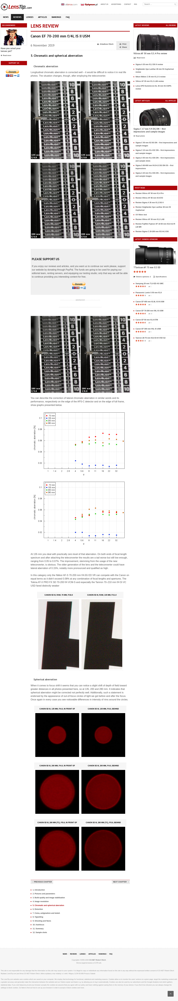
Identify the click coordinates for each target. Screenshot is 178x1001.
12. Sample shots (40, 932)
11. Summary (38, 929)
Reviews (17, 17)
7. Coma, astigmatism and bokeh (46, 913)
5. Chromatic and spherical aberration (48, 905)
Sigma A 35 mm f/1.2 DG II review (149, 64)
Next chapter (121, 882)
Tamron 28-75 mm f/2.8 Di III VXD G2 (150, 338)
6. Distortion (38, 909)
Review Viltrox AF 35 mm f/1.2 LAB (150, 219)
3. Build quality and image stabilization (49, 898)
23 (150, 313)
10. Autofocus (38, 925)
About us (104, 4)
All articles (170, 101)
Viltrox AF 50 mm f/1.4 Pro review (150, 53)
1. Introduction (39, 890)
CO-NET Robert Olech (97, 960)
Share (123, 47)
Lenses (29, 17)
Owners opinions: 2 (142, 276)
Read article (139, 136)
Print (122, 44)
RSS (135, 4)
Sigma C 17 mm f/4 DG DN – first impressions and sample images (150, 130)
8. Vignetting (38, 917)
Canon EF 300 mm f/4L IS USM (148, 329)
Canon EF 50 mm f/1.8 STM (147, 320)
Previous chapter (42, 882)
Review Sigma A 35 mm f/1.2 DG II (150, 203)
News (6, 17)
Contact (127, 4)
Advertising (116, 4)
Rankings (56, 17)
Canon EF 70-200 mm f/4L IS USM (149, 311)
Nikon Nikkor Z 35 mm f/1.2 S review (150, 77)
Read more (6, 55)
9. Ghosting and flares (42, 921)
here (23, 988)
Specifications (160, 276)
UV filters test (141, 215)
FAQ (68, 17)
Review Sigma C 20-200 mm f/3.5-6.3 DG (152, 231)
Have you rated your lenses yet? (10, 50)
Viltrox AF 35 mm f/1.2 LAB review (150, 81)
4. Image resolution (41, 901)
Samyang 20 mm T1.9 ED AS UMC (150, 284)
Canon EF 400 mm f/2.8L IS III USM (150, 302)
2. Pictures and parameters (44, 894)
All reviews (171, 25)
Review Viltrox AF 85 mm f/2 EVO (149, 198)
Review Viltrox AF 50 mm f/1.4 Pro (150, 193)
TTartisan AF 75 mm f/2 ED (147, 267)
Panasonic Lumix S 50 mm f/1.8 (149, 293)
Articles (42, 17)
